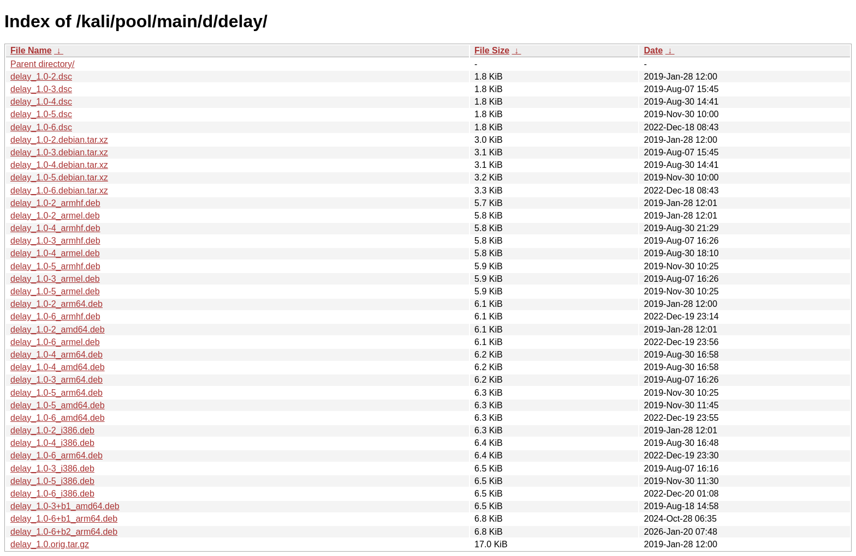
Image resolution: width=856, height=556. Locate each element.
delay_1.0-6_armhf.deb (55, 316)
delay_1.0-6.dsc (41, 127)
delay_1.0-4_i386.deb (52, 443)
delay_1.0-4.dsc (41, 101)
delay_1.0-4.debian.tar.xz (59, 165)
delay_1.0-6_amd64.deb (57, 417)
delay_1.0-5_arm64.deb (56, 392)
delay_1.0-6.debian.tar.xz (59, 190)
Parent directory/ (42, 64)
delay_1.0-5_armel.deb (55, 291)
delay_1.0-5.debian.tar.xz (59, 177)
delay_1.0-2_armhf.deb (55, 203)
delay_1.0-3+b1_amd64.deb (65, 506)
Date (653, 50)
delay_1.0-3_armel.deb (55, 278)
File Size (491, 50)
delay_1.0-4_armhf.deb (55, 228)
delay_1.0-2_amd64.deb (57, 329)
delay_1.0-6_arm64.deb (56, 455)
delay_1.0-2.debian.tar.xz (59, 139)
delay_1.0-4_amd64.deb (57, 367)
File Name (31, 50)
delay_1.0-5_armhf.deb (55, 266)
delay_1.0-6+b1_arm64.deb (63, 518)
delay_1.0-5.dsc (41, 114)
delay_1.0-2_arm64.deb (56, 304)
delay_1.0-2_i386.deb (52, 430)
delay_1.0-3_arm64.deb (56, 379)
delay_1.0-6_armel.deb (55, 342)
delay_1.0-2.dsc (41, 76)
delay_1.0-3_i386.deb (52, 468)
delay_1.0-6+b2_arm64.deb (63, 531)
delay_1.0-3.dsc (41, 89)
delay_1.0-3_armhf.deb (55, 240)
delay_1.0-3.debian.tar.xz (59, 152)
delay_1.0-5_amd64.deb (57, 405)
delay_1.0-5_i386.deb (52, 481)
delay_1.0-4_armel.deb (55, 253)
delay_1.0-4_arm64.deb (56, 354)
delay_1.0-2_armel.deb (55, 215)
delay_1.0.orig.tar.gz (49, 544)
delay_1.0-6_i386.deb (52, 493)
